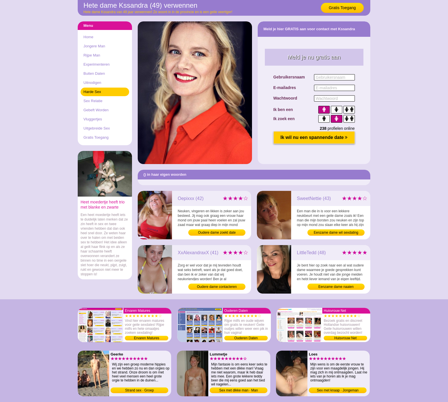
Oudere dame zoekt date (217, 233)
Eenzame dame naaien (335, 287)
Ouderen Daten (246, 338)
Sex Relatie (92, 101)
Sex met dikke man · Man (238, 390)
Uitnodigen (92, 82)
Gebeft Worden (96, 110)
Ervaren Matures (146, 338)
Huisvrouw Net (345, 338)
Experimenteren (96, 64)
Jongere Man (94, 46)
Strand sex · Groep (139, 390)
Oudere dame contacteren (217, 287)
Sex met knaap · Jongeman (338, 390)
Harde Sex (92, 92)
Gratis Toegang (342, 7)
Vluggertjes (92, 119)
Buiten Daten (94, 73)
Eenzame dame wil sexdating (336, 233)
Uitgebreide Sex (96, 128)
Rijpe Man (91, 55)
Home (88, 37)
